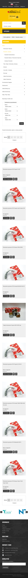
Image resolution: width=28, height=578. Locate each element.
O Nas (3, 525)
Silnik (13, 37)
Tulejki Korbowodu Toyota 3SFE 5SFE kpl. (12, 325)
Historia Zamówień (6, 541)
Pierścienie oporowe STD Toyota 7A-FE (11, 169)
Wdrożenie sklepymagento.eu (18, 575)
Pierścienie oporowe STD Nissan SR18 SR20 (13, 247)
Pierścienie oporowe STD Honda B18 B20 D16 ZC (14, 286)
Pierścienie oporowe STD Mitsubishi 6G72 (12, 442)
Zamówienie (16, 6)
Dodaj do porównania (16, 179)
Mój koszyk (10, 6)
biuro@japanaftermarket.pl (9, 552)
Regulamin (4, 527)
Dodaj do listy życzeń (13, 179)
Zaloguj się (22, 6)
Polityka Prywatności (6, 528)
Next (27, 512)
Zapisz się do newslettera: (7, 561)
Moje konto (5, 6)
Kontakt (3, 532)
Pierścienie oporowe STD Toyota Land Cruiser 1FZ (14, 208)
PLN (16, 4)
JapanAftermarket (7, 555)
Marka (6, 104)
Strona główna (7, 37)
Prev (1, 512)
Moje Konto (4, 539)
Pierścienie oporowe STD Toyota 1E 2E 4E (12, 364)
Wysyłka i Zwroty (5, 530)
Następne (14, 140)
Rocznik (6, 113)
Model (6, 109)
